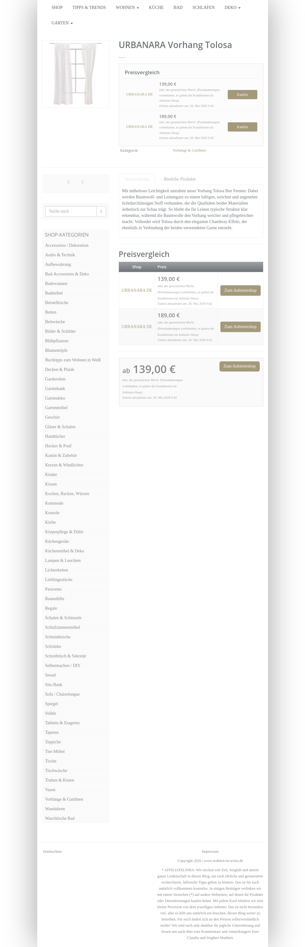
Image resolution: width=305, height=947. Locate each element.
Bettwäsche (55, 321)
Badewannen (56, 283)
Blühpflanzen (56, 341)
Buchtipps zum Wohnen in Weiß (73, 360)
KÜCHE (156, 7)
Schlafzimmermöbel (62, 627)
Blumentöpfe (56, 350)
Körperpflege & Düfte (64, 532)
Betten (51, 312)
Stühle (50, 713)
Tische (51, 761)
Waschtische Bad (60, 818)
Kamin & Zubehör (61, 455)
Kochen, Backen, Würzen (67, 493)
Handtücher (55, 436)
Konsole (52, 512)
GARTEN (62, 23)
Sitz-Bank (53, 684)
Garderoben (55, 379)
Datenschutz (52, 851)
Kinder (51, 474)
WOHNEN (127, 7)
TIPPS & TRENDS (89, 7)
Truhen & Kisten (59, 780)
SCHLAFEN (203, 7)
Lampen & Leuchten (63, 560)
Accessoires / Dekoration (67, 245)
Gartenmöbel (56, 407)
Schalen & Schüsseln (63, 618)
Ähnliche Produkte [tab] (179, 179)
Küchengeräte (57, 541)
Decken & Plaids (59, 369)
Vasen (50, 789)
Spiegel (51, 703)
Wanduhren (55, 809)
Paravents (53, 589)
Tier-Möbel (55, 751)
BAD (178, 7)
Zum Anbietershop (240, 290)
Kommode (54, 503)
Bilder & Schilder (60, 331)
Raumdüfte (54, 598)
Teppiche (53, 742)
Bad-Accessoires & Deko (67, 274)
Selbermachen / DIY (63, 665)
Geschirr (52, 417)
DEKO (233, 7)
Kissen (51, 484)
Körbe (50, 522)
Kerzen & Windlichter (64, 465)
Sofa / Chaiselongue (62, 694)
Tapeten (52, 732)
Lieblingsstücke (59, 579)
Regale (51, 608)
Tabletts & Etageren (62, 723)
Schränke (53, 646)
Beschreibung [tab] (137, 179)
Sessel (50, 675)
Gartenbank (55, 388)
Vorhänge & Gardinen (189, 150)
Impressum (210, 851)
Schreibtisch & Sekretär (65, 656)
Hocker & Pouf (58, 446)
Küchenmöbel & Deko (64, 551)
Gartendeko (55, 398)
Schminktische (57, 637)
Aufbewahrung (58, 264)
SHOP (57, 7)
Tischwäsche (56, 770)
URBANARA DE (139, 94)
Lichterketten (56, 570)
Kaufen (242, 94)
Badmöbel (54, 293)
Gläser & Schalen (60, 427)
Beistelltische (56, 302)
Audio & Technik (60, 255)
